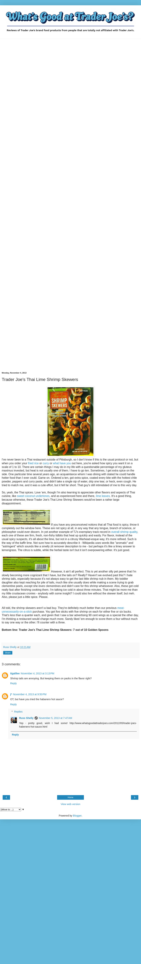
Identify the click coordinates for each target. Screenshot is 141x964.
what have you (62, 463)
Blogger (77, 815)
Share (8, 653)
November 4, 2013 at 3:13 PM (37, 673)
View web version (70, 804)
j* (11, 694)
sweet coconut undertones (33, 495)
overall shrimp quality (124, 531)
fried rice (33, 463)
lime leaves (103, 495)
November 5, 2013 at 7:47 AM (55, 718)
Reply (13, 683)
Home (70, 797)
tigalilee (15, 673)
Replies (18, 711)
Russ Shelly (26, 718)
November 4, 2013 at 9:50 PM (30, 694)
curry (46, 463)
